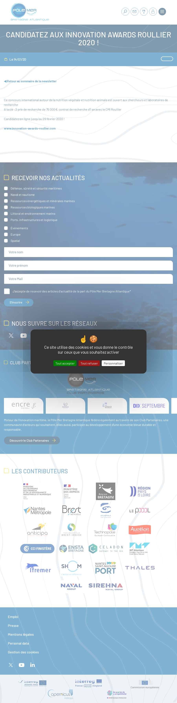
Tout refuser (89, 363)
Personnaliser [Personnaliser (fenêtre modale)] (113, 363)
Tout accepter (65, 363)
